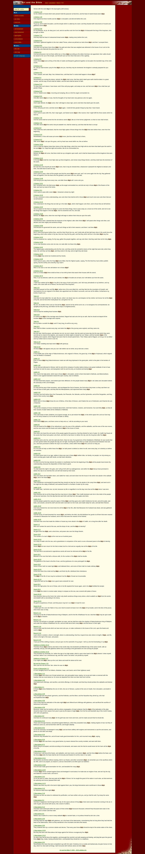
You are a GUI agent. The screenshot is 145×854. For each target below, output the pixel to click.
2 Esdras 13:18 (38, 202)
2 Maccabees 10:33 (40, 830)
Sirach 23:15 (37, 549)
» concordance (18, 39)
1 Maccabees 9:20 (39, 734)
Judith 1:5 (37, 358)
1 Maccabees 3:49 (39, 694)
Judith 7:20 (37, 406)
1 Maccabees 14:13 (40, 783)
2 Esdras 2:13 (38, 66)
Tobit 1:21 (37, 287)
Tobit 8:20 (37, 314)
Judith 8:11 (37, 438)
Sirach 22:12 (37, 544)
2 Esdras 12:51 (38, 183)
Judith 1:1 (37, 352)
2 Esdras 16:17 (38, 266)
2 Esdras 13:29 (38, 214)
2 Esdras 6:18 (38, 101)
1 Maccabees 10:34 (40, 751)
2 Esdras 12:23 (38, 158)
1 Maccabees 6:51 (39, 728)
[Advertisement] (124, 37)
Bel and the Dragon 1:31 (41, 663)
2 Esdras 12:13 (38, 151)
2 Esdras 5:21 (38, 96)
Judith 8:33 (37, 467)
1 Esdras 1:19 (38, 12)
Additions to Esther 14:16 (41, 652)
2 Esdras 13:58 (38, 225)
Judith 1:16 (37, 365)
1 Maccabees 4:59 (39, 707)
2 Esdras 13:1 (38, 190)
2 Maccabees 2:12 (39, 788)
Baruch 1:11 (37, 613)
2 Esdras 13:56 (38, 219)
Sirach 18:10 (37, 539)
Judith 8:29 (37, 460)
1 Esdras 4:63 (38, 22)
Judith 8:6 (37, 424)
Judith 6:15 (37, 399)
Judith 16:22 (37, 506)
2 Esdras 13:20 (38, 207)
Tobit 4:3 (36, 296)
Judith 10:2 (37, 474)
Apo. (21, 56)
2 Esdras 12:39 (38, 165)
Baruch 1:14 (37, 626)
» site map (17, 52)
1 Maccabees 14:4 (39, 776)
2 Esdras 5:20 (38, 91)
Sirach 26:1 (37, 554)
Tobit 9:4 (36, 321)
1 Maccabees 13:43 (40, 770)
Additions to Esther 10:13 (41, 645)
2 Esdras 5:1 (37, 77)
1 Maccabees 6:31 (39, 721)
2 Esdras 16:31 (38, 271)
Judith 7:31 (37, 419)
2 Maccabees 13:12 (40, 835)
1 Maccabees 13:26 (40, 765)
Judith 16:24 (37, 513)
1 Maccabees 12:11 (40, 758)
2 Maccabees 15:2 (39, 842)
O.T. (15, 56)
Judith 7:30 (37, 413)
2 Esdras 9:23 (38, 134)
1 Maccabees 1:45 (39, 680)
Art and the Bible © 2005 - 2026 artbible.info (73, 850)
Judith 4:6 (37, 372)
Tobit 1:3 (36, 281)
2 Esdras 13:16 (38, 195)
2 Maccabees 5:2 (39, 800)
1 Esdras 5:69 (38, 29)
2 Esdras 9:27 (38, 139)
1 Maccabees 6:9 (39, 716)
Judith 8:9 (37, 431)
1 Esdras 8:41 (38, 40)
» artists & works (19, 16)
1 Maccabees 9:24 (39, 739)
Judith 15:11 (37, 499)
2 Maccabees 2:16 (39, 793)
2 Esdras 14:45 (38, 259)
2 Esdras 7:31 (38, 123)
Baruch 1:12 (37, 619)
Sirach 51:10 (37, 606)
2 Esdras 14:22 (38, 230)
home (46, 2)
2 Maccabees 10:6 (39, 818)
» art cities (17, 19)
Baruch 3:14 (37, 633)
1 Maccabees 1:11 (39, 673)
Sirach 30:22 (37, 559)
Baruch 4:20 (37, 640)
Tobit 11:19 (37, 342)
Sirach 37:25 (37, 574)
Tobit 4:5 (36, 303)
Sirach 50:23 (37, 601)
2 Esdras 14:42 (38, 247)
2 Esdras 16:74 (38, 276)
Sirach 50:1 (37, 584)
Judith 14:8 (37, 492)
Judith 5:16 (37, 392)
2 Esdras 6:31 (38, 106)
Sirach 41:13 (37, 579)
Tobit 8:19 (37, 309)
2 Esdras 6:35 (38, 111)
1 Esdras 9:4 (37, 52)
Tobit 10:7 (37, 331)
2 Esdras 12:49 (38, 178)
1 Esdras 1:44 (38, 17)
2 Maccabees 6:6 (39, 813)
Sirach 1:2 (37, 524)
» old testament (18, 29)
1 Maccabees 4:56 (39, 700)
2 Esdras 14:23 (38, 237)
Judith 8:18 (37, 453)
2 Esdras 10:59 (38, 144)
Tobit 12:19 (37, 347)
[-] (24, 56)
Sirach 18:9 (37, 534)
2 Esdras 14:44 (38, 254)
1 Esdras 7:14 (38, 35)
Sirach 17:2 (37, 529)
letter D (58, 2)
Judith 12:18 (37, 487)
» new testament (19, 32)
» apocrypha (17, 36)
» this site (16, 49)
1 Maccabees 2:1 (39, 687)
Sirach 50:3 (37, 589)
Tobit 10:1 (37, 326)
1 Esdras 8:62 (38, 45)
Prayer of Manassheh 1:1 (41, 668)
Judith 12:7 (37, 480)
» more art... (17, 22)
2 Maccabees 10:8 (39, 825)
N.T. (18, 56)
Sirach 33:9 (37, 564)
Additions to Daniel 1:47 (41, 658)
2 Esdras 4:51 (38, 72)
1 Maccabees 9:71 (39, 744)
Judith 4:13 (37, 379)
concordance (52, 2)
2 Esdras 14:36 (38, 242)
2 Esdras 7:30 (38, 118)
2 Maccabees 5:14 (39, 807)
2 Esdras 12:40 (38, 172)
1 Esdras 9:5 (37, 59)
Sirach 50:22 (37, 594)
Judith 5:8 (37, 385)
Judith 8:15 (37, 447)
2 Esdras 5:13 (38, 84)
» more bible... (18, 42)
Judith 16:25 (37, 519)
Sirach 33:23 (37, 569)
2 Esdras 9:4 (37, 128)
